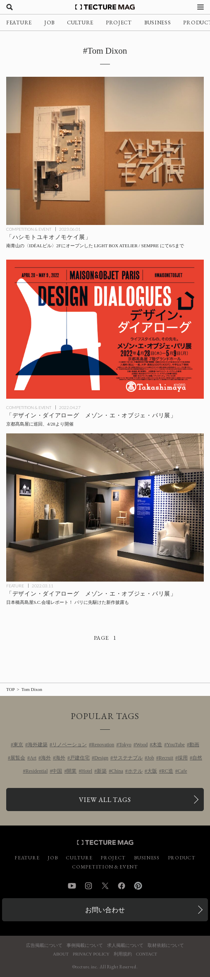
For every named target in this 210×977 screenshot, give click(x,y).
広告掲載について (44, 945)
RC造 (167, 771)
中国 (57, 771)
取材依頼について (166, 945)
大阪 (152, 771)
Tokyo (125, 744)
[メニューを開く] (200, 7)
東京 (18, 744)
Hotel (86, 771)
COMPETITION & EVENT (28, 229)
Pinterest (138, 886)
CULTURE (80, 22)
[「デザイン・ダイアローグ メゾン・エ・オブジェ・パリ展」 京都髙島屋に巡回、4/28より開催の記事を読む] (105, 329)
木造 (157, 744)
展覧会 (17, 757)
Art (33, 757)
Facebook (121, 886)
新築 (102, 771)
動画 (194, 744)
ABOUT (61, 954)
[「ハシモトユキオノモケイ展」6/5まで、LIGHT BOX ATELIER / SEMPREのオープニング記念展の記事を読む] (105, 151)
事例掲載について (85, 945)
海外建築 (38, 744)
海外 (46, 757)
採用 (183, 757)
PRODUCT (182, 857)
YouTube (176, 744)
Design (101, 757)
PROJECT (119, 22)
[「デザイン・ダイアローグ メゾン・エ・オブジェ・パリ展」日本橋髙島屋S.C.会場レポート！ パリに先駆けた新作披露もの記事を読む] (105, 507)
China (117, 771)
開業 (71, 771)
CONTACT (146, 954)
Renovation (102, 744)
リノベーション (69, 744)
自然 (197, 757)
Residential (36, 771)
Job (150, 757)
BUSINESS (157, 22)
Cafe (182, 771)
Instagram (88, 886)
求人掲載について (125, 945)
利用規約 (123, 954)
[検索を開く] (9, 7)
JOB (49, 22)
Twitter (105, 886)
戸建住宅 (80, 757)
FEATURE (19, 22)
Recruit (166, 757)
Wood (142, 744)
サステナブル (128, 757)
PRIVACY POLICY (91, 954)
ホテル (135, 771)
